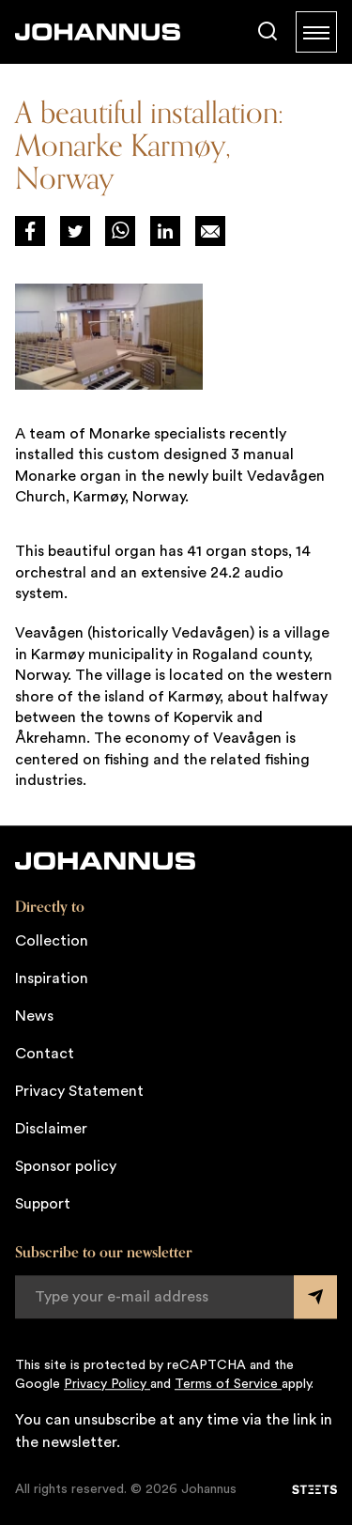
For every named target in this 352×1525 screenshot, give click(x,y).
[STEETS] (314, 1489)
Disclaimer (51, 1128)
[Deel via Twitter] (75, 231)
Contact (44, 1053)
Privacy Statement (79, 1091)
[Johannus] (97, 31)
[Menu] (316, 32)
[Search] (267, 32)
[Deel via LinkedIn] (165, 231)
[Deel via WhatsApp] (120, 231)
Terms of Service (228, 1384)
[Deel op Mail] (210, 231)
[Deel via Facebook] (30, 231)
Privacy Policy (107, 1384)
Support (42, 1203)
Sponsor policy (65, 1166)
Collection (51, 940)
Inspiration (51, 978)
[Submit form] (315, 1296)
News (34, 1016)
